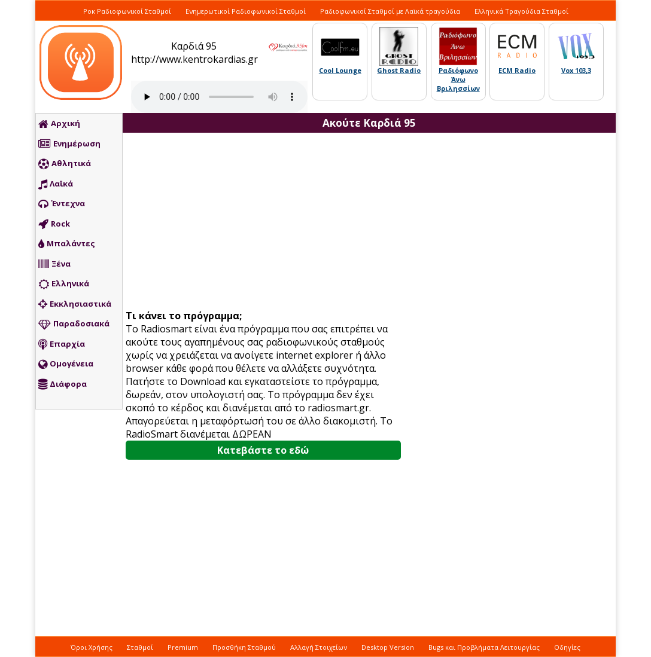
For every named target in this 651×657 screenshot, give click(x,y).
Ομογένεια (65, 364)
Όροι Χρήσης (91, 647)
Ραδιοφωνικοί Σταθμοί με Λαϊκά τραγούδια (390, 11)
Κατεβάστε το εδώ (263, 450)
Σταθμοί (140, 647)
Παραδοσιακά (73, 324)
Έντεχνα (61, 204)
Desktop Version (387, 647)
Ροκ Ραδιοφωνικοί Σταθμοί (127, 11)
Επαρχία (61, 344)
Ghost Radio (399, 70)
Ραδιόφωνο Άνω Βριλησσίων (458, 79)
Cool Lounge (340, 70)
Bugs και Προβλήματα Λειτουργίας (484, 647)
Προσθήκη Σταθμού (244, 647)
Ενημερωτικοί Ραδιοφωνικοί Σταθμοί (245, 11)
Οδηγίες (567, 647)
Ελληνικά (63, 284)
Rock (54, 224)
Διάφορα (62, 384)
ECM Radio (517, 70)
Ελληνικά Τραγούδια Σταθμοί (521, 11)
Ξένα (54, 264)
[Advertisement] (267, 222)
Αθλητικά (64, 164)
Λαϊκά (55, 184)
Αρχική (59, 124)
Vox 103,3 (576, 70)
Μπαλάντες (66, 244)
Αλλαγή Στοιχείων (318, 647)
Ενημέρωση (69, 144)
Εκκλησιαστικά (74, 304)
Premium (183, 647)
